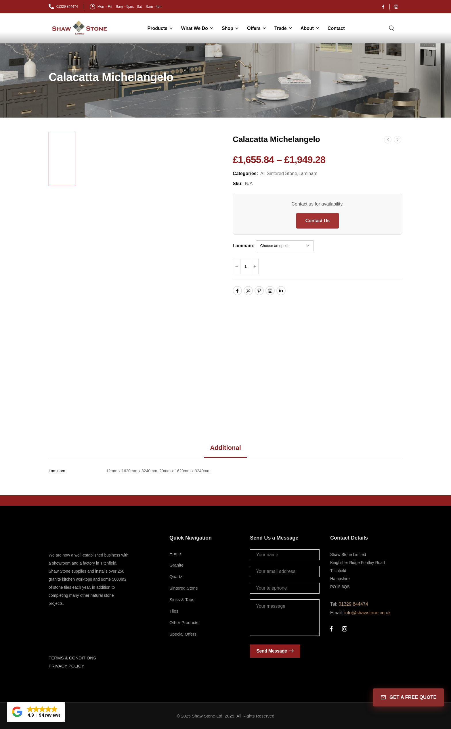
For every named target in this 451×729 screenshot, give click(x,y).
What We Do (194, 28)
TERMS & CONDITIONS (72, 657)
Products (157, 28)
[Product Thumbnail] (150, 274)
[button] (36, 712)
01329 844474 (353, 604)
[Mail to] (63, 6)
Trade (280, 28)
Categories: (245, 173)
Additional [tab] (225, 447)
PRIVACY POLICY (66, 665)
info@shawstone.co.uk (367, 612)
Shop (227, 28)
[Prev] (388, 139)
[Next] (397, 139)
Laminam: (244, 245)
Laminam (308, 173)
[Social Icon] (383, 6)
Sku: (238, 183)
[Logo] (80, 27)
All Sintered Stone (278, 173)
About (307, 28)
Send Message (271, 651)
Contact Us (317, 220)
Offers (254, 28)
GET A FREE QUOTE (408, 698)
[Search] (392, 27)
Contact (336, 28)
